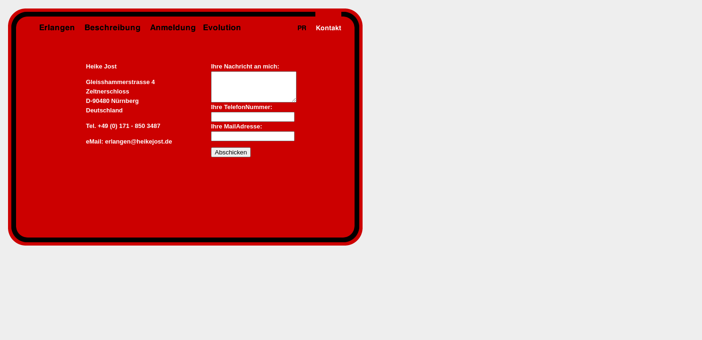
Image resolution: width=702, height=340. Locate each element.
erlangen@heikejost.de (138, 141)
